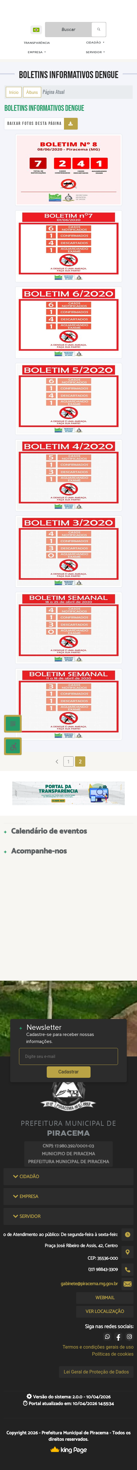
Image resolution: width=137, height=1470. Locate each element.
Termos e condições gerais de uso (98, 1347)
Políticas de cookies (112, 1354)
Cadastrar (68, 1072)
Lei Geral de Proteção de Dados (96, 1372)
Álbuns (32, 92)
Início (13, 92)
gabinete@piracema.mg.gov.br (89, 1284)
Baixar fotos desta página (34, 123)
